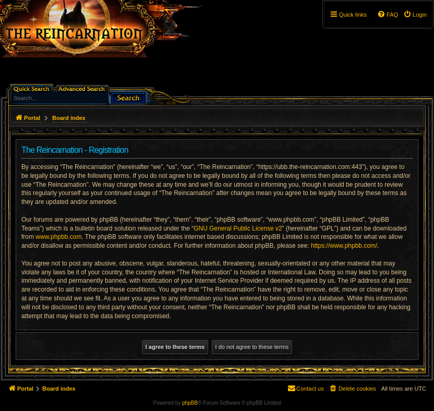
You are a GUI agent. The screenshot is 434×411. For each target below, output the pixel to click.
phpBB (190, 403)
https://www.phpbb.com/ (344, 245)
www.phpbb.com (58, 236)
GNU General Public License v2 (238, 228)
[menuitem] (415, 14)
